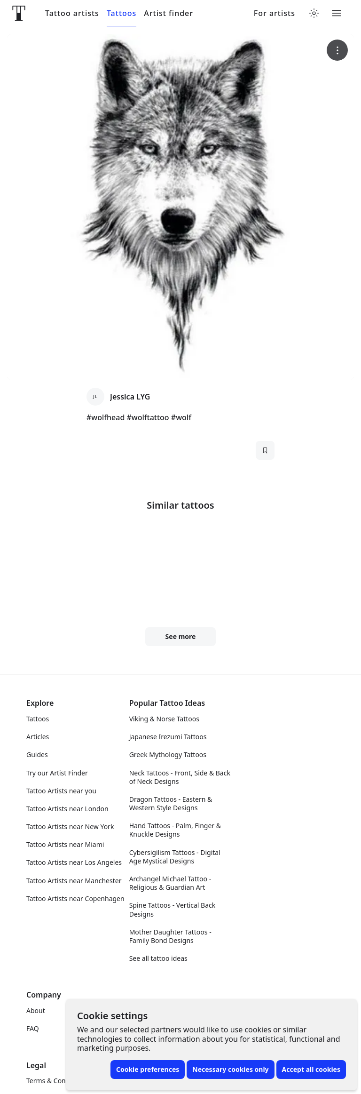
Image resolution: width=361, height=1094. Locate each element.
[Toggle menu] (336, 13)
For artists (274, 13)
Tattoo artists (72, 13)
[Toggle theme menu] (314, 13)
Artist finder (168, 13)
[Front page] (19, 13)
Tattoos (121, 13)
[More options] (337, 50)
